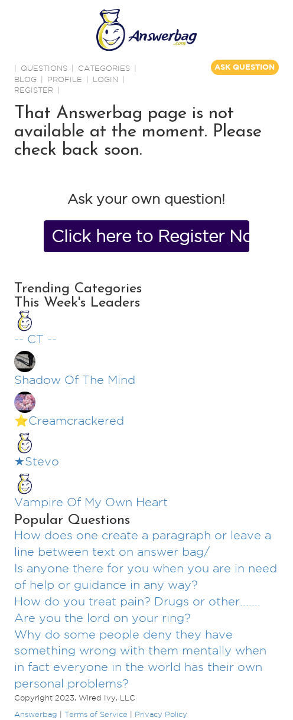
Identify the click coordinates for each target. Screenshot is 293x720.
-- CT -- (35, 339)
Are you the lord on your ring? (102, 617)
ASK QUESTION (244, 67)
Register (33, 90)
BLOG (25, 79)
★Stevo (36, 461)
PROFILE (64, 79)
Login (105, 79)
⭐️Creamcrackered (69, 420)
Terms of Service (96, 714)
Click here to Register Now (150, 236)
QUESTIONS (44, 68)
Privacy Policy (161, 714)
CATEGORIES (104, 68)
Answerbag (35, 714)
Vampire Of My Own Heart (91, 502)
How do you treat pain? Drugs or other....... (137, 601)
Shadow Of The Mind (74, 379)
